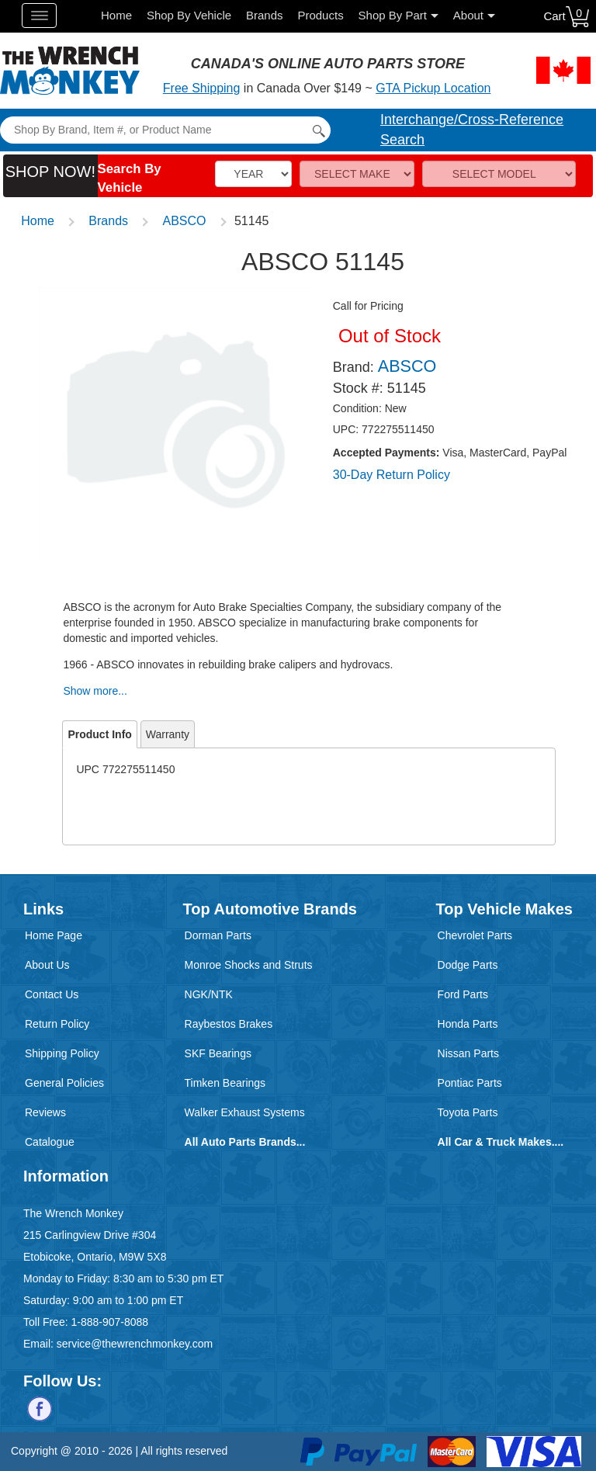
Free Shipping (202, 88)
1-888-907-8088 (109, 1322)
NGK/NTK (209, 994)
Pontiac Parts (470, 1083)
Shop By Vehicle (189, 15)
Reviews (45, 1112)
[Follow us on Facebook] (39, 1407)
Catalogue (49, 1142)
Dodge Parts (468, 965)
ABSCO (184, 220)
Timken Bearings (225, 1083)
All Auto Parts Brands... (245, 1142)
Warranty (167, 734)
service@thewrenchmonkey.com (135, 1343)
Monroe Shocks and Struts (249, 965)
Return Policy (57, 1024)
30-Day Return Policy (391, 474)
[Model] (499, 174)
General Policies (64, 1083)
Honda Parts (468, 1024)
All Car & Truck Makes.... (501, 1142)
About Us (47, 965)
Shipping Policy (62, 1053)
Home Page (53, 935)
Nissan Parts (468, 1053)
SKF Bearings (218, 1053)
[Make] (357, 174)
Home (116, 15)
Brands (264, 15)
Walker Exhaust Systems (245, 1112)
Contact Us (51, 994)
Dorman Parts (218, 935)
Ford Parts (463, 994)
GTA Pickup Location (433, 88)
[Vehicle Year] (253, 174)
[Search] (165, 130)
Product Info (99, 734)
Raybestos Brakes (229, 1024)
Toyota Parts (468, 1112)
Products (320, 15)
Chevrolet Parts (475, 935)
